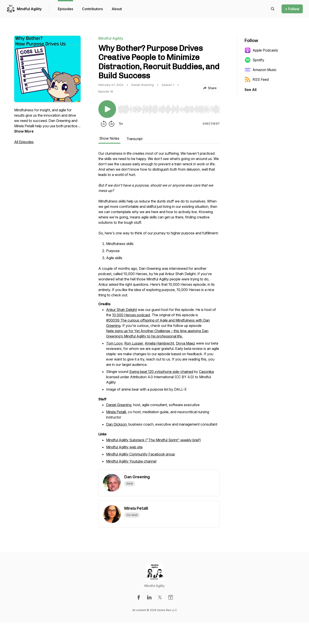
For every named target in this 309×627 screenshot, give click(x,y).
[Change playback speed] (121, 124)
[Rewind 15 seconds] (104, 124)
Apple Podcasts (261, 50)
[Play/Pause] (107, 109)
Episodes (65, 9)
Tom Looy (114, 343)
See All (251, 89)
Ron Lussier (133, 343)
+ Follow (292, 9)
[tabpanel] (159, 310)
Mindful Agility (29, 9)
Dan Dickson (116, 424)
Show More (24, 131)
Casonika (206, 371)
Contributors (92, 9)
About (117, 9)
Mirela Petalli (116, 412)
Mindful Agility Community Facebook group (140, 454)
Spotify (254, 60)
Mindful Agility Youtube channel (131, 461)
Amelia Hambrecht (159, 343)
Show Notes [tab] (109, 138)
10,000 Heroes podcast (131, 315)
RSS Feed (257, 79)
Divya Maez (185, 343)
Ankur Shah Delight (121, 309)
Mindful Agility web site (124, 447)
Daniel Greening (118, 405)
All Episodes (24, 142)
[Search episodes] (272, 9)
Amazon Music (261, 70)
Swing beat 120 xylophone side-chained (161, 371)
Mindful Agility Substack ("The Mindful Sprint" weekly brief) (153, 440)
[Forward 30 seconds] (112, 124)
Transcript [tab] (134, 139)
